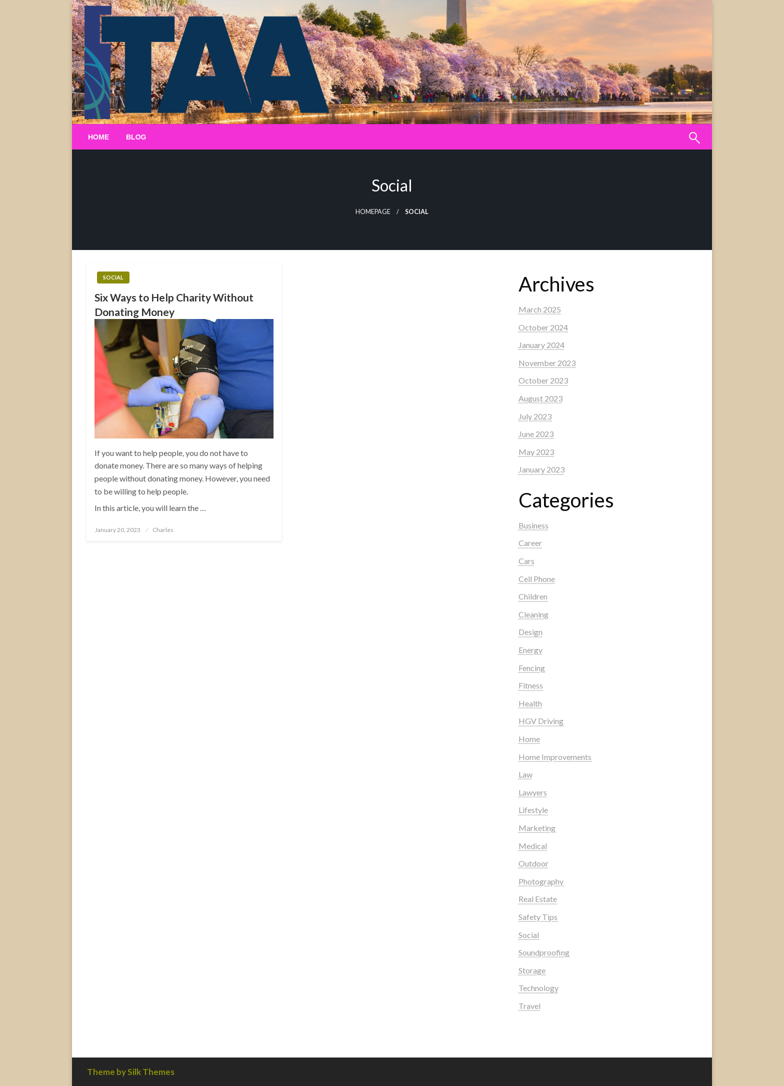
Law (525, 774)
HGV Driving (541, 721)
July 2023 (535, 416)
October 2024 (543, 327)
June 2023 (536, 433)
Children (533, 596)
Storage (532, 970)
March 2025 (539, 309)
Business (533, 525)
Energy (530, 649)
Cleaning (533, 614)
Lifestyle (533, 809)
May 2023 (536, 451)
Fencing (531, 667)
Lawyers (532, 792)
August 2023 (540, 398)
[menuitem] (99, 137)
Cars (526, 561)
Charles (163, 530)
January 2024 (541, 345)
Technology (538, 987)
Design (530, 631)
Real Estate (537, 899)
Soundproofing (544, 952)
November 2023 (547, 363)
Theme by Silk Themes (130, 1071)
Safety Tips (538, 917)
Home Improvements (555, 757)
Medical (532, 845)
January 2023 (541, 469)
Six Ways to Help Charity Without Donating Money (174, 304)
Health (530, 703)
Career (530, 543)
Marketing (537, 827)
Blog (136, 137)
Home (98, 137)
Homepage (373, 212)
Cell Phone (536, 579)
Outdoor (533, 863)
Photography (541, 881)
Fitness (530, 685)
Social (113, 277)
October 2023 (543, 380)
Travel (529, 1005)
